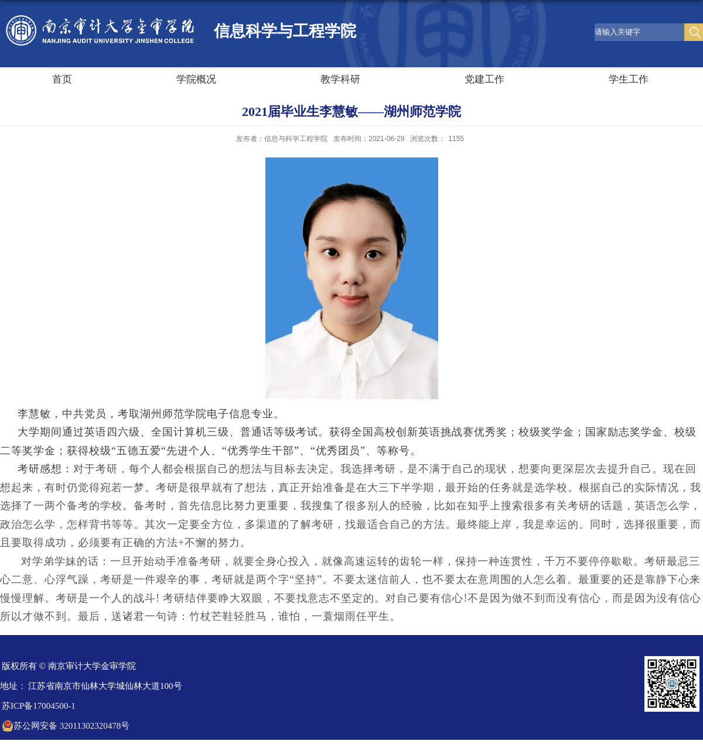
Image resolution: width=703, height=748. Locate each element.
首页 (62, 79)
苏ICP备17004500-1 (39, 706)
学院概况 (196, 79)
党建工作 (484, 79)
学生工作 (629, 79)
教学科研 (340, 79)
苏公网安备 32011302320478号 (65, 725)
